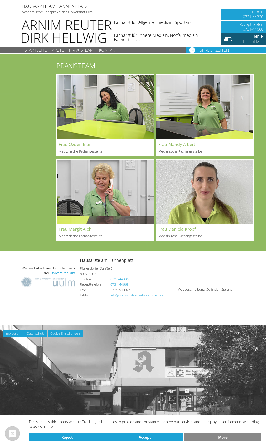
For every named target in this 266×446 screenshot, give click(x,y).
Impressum (13, 333)
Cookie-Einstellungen (65, 333)
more (223, 437)
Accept (145, 437)
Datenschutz (35, 333)
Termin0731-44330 (253, 14)
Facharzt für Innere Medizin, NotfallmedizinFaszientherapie (156, 37)
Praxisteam (81, 50)
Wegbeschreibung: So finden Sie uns (205, 289)
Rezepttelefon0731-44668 (251, 27)
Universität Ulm (62, 273)
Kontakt (108, 50)
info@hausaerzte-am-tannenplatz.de (137, 295)
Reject (67, 437)
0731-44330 (119, 279)
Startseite (35, 50)
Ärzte (58, 50)
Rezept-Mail (253, 39)
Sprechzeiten (214, 50)
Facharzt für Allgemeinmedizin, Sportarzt (153, 22)
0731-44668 (119, 284)
